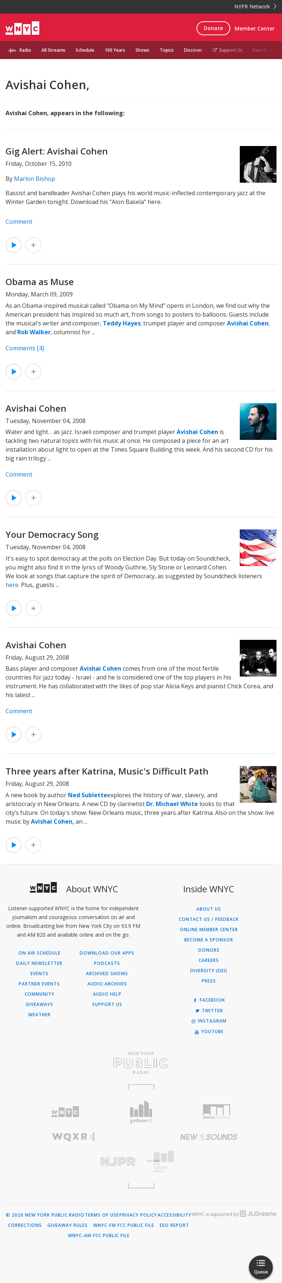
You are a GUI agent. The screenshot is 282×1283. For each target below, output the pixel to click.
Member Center (255, 28)
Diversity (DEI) (208, 971)
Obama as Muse (40, 282)
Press (209, 981)
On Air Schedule (39, 953)
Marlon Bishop (34, 179)
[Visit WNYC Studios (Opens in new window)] (217, 1111)
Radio (25, 50)
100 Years (115, 50)
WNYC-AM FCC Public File (99, 1235)
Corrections (25, 1225)
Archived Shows (107, 974)
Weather (39, 1015)
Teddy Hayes (122, 323)
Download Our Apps (107, 953)
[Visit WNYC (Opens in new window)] (65, 1112)
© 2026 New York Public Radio (45, 1215)
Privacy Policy (138, 1215)
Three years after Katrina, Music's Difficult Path (107, 771)
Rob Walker (34, 332)
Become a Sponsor (208, 940)
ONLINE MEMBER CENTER (209, 929)
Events (39, 974)
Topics (167, 50)
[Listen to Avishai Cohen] (14, 498)
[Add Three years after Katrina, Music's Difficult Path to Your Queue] (33, 845)
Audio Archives (107, 984)
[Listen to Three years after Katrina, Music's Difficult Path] (14, 845)
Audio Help (107, 994)
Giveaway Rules (67, 1225)
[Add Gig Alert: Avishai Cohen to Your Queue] (33, 245)
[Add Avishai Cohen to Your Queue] (33, 498)
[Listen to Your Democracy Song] (14, 608)
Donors (209, 950)
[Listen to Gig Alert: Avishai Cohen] (14, 245)
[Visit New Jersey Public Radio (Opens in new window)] (73, 1161)
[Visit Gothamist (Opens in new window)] (141, 1111)
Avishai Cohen (247, 323)
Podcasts (107, 963)
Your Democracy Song (52, 534)
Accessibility (174, 1215)
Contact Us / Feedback (209, 919)
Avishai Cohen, (52, 821)
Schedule (85, 50)
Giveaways (39, 1004)
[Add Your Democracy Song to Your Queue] (33, 608)
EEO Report (174, 1225)
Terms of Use (102, 1215)
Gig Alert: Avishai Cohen (57, 151)
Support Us (227, 50)
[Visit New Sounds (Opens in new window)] (208, 1137)
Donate (213, 28)
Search (260, 50)
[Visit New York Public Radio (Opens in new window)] (141, 1063)
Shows (142, 50)
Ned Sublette (87, 795)
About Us (208, 909)
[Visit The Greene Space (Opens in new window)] (208, 1162)
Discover (193, 50)
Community (39, 994)
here (12, 585)
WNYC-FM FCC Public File (123, 1225)
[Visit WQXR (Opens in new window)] (73, 1137)
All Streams (53, 50)
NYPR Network (255, 6)
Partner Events (39, 984)
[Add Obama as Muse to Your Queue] (33, 372)
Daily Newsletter (39, 963)
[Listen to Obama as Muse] (14, 372)
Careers (209, 960)
